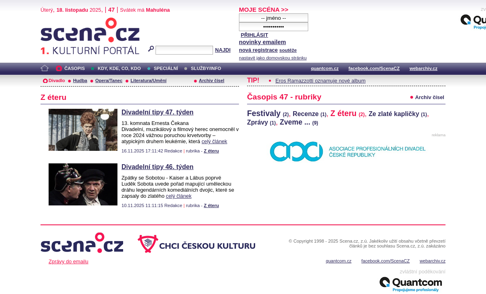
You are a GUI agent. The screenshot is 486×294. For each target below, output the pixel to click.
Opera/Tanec (108, 80)
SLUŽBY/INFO (206, 68)
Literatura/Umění (148, 80)
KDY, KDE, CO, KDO (119, 68)
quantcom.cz (325, 68)
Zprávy (261, 122)
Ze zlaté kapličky (398, 113)
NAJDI (222, 50)
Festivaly (268, 113)
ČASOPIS (74, 68)
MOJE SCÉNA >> (263, 9)
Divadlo (57, 80)
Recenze (309, 113)
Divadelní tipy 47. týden (158, 112)
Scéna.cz (54, 20)
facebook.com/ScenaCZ (374, 68)
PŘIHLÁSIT (254, 35)
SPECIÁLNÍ (166, 68)
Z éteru (211, 150)
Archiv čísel (211, 80)
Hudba (80, 80)
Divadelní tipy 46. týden (158, 166)
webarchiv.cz (423, 68)
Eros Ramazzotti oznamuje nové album (320, 81)
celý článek (214, 141)
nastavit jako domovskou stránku (273, 57)
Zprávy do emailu (68, 261)
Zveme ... (299, 122)
